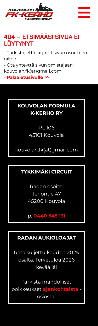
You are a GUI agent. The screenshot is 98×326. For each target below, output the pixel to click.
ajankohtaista (60, 289)
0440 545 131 (49, 216)
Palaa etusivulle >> (28, 77)
